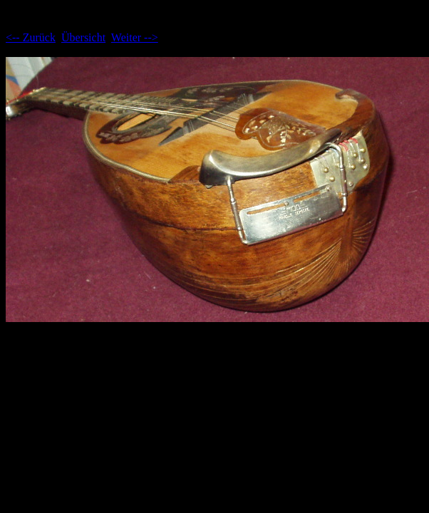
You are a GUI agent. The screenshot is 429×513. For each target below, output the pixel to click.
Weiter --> (134, 37)
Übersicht (83, 37)
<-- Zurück (31, 37)
